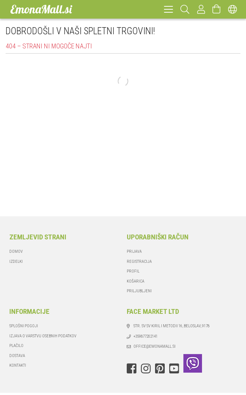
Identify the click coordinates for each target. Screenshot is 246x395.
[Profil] (201, 9)
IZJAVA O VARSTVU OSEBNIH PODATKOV (42, 336)
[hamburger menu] (168, 9)
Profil (133, 271)
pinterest (160, 368)
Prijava (134, 251)
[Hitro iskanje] (185, 9)
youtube (174, 368)
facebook (131, 368)
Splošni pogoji (23, 326)
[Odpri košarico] (216, 9)
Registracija (139, 261)
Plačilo (16, 345)
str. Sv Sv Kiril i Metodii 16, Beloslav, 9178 (171, 326)
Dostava (17, 355)
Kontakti (17, 365)
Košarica (135, 281)
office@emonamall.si (154, 346)
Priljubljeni (139, 291)
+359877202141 (145, 336)
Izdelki (16, 261)
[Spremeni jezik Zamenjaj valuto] (232, 9)
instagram (146, 368)
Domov (16, 251)
